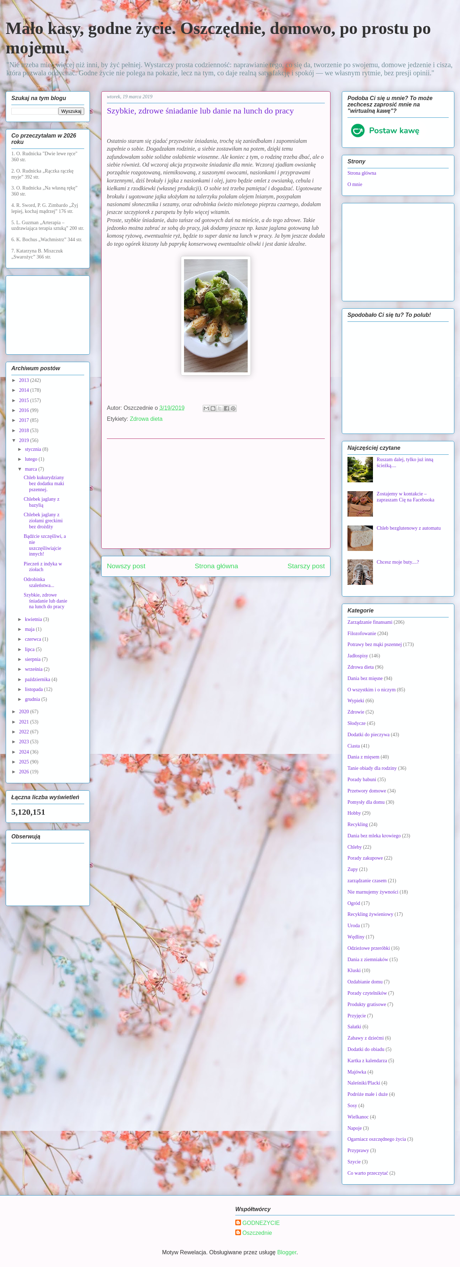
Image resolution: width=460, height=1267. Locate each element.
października (38, 679)
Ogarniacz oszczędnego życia (376, 1139)
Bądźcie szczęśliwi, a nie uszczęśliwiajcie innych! (45, 545)
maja (30, 629)
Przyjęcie (356, 1015)
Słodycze (356, 723)
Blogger (286, 1252)
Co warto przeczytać (367, 1173)
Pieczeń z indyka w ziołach (43, 567)
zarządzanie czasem (367, 880)
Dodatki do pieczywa (368, 734)
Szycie (354, 1161)
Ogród (353, 903)
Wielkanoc (358, 1117)
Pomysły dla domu (366, 802)
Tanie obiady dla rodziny (372, 768)
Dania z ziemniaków (367, 959)
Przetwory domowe (366, 791)
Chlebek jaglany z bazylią (41, 502)
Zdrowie (355, 712)
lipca (30, 649)
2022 (24, 731)
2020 (24, 711)
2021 (24, 722)
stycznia (33, 449)
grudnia (33, 699)
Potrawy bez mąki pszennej (374, 644)
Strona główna (216, 566)
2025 (24, 762)
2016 (24, 410)
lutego (32, 459)
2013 (24, 380)
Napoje (354, 1128)
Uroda (353, 925)
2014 (24, 390)
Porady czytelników (367, 993)
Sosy (352, 1105)
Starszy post (306, 566)
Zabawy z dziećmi (365, 1038)
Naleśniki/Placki (363, 1083)
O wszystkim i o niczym (371, 689)
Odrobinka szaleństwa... (39, 582)
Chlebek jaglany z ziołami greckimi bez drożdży (43, 520)
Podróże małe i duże (367, 1094)
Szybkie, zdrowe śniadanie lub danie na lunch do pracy (45, 601)
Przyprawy (358, 1150)
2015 (24, 400)
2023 (24, 741)
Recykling (357, 824)
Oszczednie (257, 1233)
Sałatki (354, 1026)
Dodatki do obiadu (365, 1049)
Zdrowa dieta (146, 419)
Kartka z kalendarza (367, 1060)
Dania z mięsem (363, 757)
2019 (24, 440)
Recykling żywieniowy (370, 914)
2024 (24, 752)
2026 (24, 771)
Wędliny (355, 937)
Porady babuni (361, 779)
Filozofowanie (361, 633)
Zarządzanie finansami (369, 622)
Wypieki (355, 700)
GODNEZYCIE (261, 1223)
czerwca (33, 639)
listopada (34, 689)
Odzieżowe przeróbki (368, 948)
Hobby (354, 813)
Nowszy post (126, 566)
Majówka (356, 1072)
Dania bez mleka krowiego (374, 835)
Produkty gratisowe (366, 1004)
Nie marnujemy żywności (372, 892)
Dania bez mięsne (365, 678)
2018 (24, 430)
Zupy (352, 869)
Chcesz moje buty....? (398, 562)
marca (31, 469)
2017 (24, 420)
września (34, 669)
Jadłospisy (357, 655)
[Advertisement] (216, 493)
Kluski (354, 970)
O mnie (354, 184)
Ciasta (353, 746)
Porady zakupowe (365, 858)
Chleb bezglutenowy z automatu (409, 528)
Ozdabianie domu (365, 981)
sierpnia (33, 659)
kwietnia (34, 619)
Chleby (354, 847)
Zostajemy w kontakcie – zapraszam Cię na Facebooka (406, 496)
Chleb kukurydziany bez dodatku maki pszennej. (44, 483)
